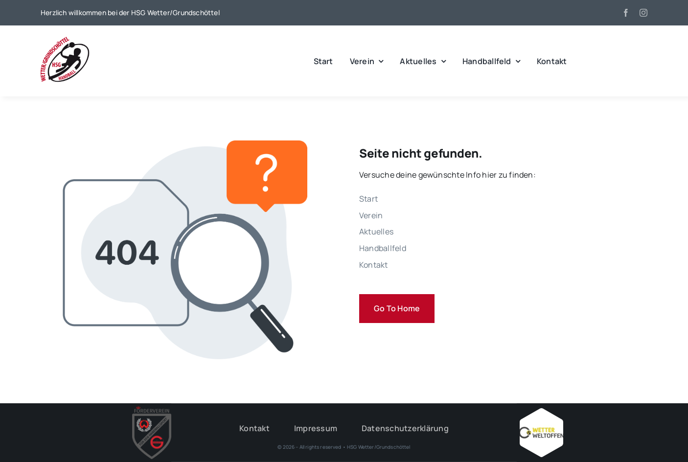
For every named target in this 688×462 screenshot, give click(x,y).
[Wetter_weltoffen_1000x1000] (541, 412)
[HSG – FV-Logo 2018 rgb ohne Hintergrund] (151, 410)
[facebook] (626, 13)
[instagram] (643, 13)
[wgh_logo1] (65, 39)
